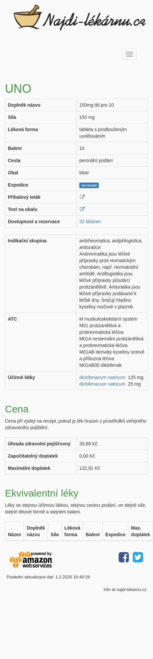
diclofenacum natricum (102, 377)
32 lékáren (90, 221)
